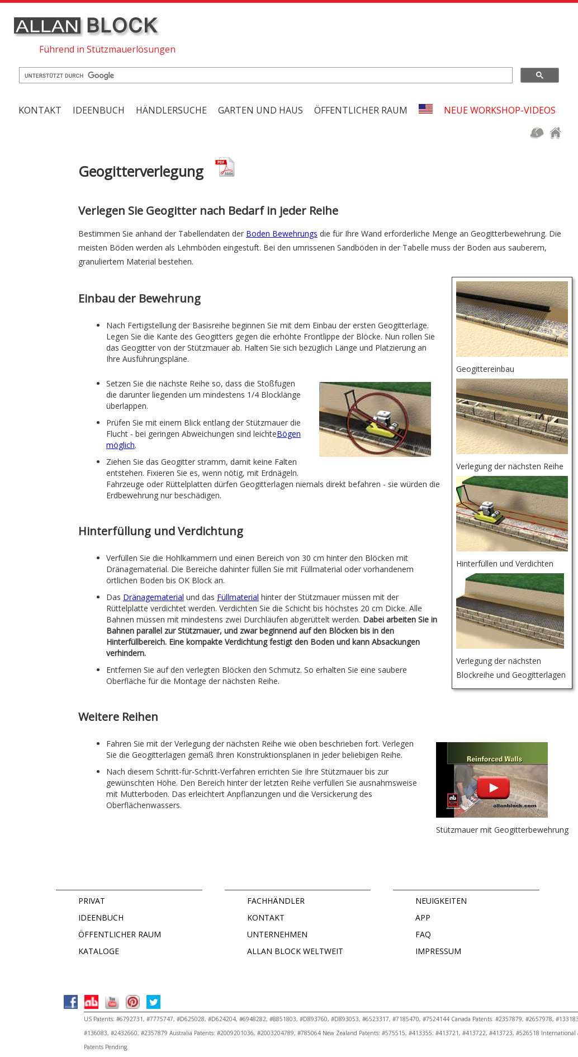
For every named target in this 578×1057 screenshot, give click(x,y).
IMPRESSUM (438, 951)
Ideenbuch (99, 110)
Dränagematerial (153, 597)
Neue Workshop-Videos (500, 110)
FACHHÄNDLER (276, 900)
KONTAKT (39, 110)
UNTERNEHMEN (277, 934)
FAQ (423, 934)
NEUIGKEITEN (441, 900)
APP (422, 917)
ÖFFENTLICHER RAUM (119, 934)
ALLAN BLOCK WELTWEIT (295, 951)
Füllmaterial (238, 597)
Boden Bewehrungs (282, 233)
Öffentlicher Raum (361, 110)
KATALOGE (98, 951)
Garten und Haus (260, 110)
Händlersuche (171, 110)
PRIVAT (91, 900)
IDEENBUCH (101, 917)
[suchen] (265, 75)
